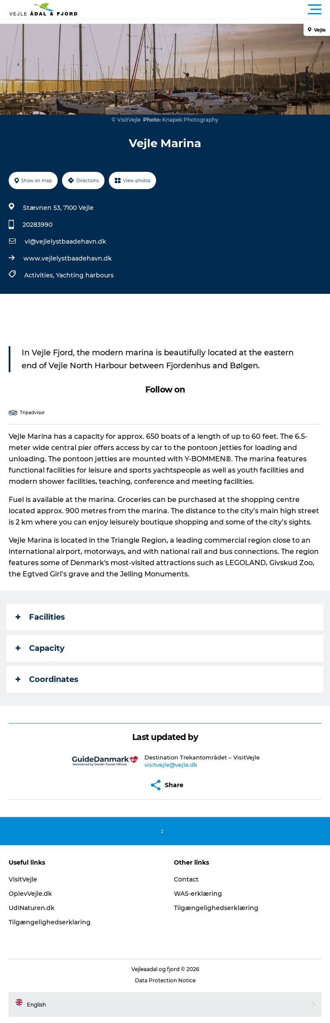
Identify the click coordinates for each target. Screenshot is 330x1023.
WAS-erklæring (198, 894)
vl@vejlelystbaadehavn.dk (65, 241)
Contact (186, 879)
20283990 (37, 224)
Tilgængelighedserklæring (216, 908)
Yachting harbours (85, 275)
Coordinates (47, 679)
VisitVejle (23, 879)
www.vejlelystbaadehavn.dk (67, 258)
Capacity (40, 648)
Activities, (40, 275)
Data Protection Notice (165, 980)
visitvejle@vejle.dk (170, 764)
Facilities (40, 617)
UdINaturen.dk (32, 908)
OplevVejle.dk (30, 894)
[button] (204, 9)
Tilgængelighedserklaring (50, 922)
